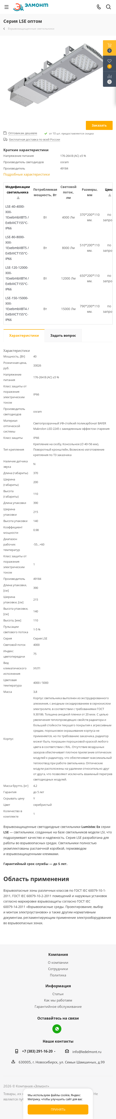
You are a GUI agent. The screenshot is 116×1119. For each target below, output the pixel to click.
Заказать (99, 125)
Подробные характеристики (26, 174)
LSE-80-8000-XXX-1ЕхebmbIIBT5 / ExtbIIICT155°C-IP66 (17, 248)
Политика (58, 975)
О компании (58, 962)
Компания (58, 954)
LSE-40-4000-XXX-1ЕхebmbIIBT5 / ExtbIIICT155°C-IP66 (17, 217)
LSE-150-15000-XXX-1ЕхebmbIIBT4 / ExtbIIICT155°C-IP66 (17, 309)
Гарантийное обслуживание (58, 1006)
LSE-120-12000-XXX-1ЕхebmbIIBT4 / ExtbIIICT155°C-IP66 (17, 278)
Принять (58, 1109)
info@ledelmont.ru (86, 1051)
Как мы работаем (58, 1000)
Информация (58, 985)
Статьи (58, 994)
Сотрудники (58, 968)
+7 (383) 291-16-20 (37, 1051)
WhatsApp (56, 1028)
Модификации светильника (17, 192)
